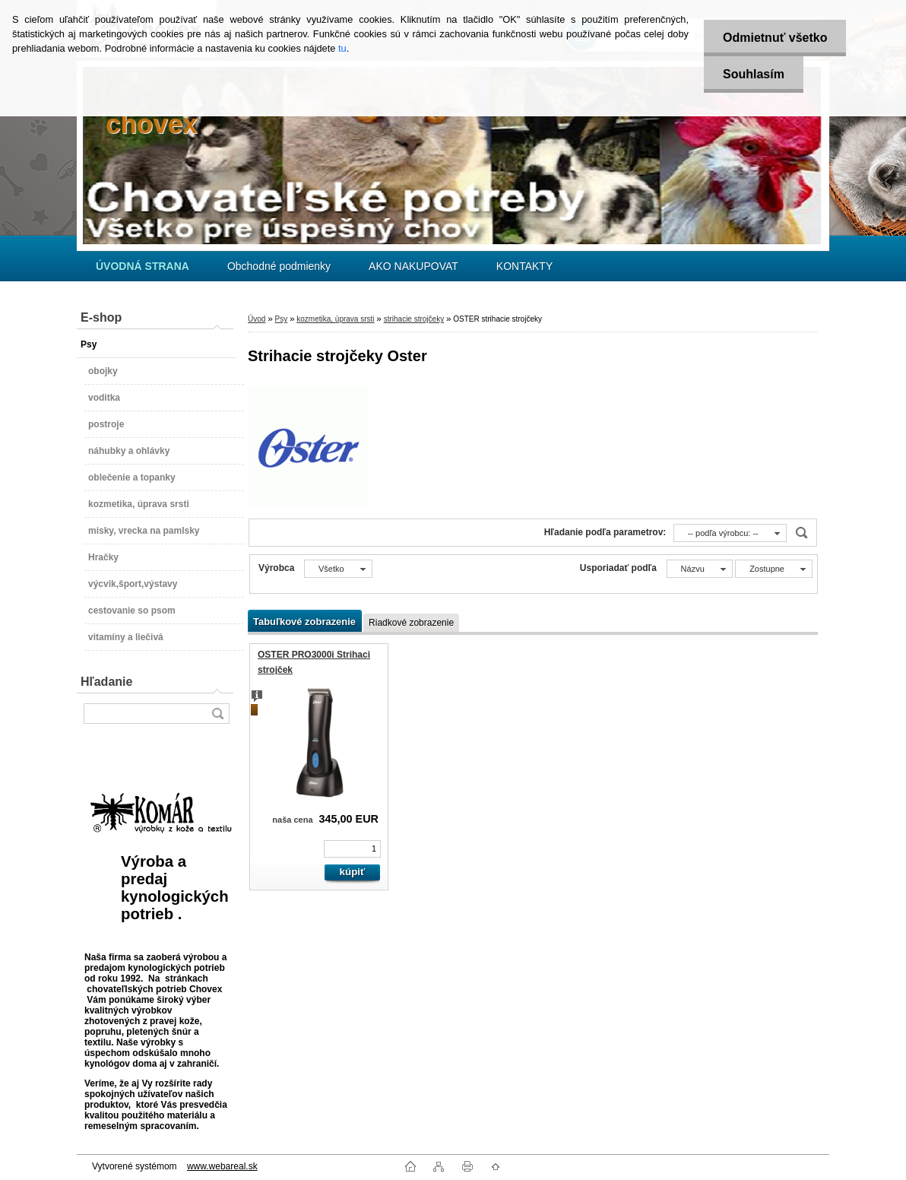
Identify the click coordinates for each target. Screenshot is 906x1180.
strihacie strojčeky (414, 319)
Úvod (256, 319)
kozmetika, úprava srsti (335, 319)
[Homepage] (142, 266)
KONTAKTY (524, 266)
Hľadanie (106, 681)
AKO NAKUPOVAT (413, 266)
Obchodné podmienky (279, 266)
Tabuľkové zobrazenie (304, 621)
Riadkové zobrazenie (411, 622)
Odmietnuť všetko (775, 37)
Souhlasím (753, 74)
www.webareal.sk (222, 1166)
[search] (217, 713)
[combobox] (730, 533)
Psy (280, 319)
